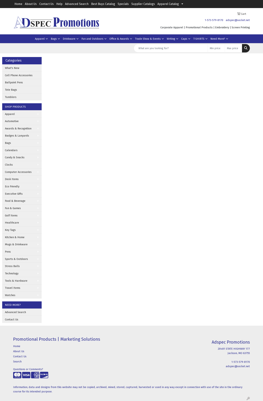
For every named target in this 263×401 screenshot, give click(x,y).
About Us (31, 4)
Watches (10, 295)
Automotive (12, 121)
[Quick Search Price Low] (216, 48)
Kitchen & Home (14, 237)
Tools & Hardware (16, 280)
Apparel (40, 38)
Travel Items (12, 288)
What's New (12, 68)
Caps (184, 38)
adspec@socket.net (238, 20)
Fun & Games (13, 208)
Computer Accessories (18, 172)
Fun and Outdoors (92, 38)
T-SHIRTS (198, 38)
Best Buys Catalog (103, 4)
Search (17, 361)
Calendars (11, 150)
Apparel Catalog (168, 4)
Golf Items (11, 215)
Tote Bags (11, 89)
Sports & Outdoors (16, 259)
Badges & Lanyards (17, 135)
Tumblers (10, 97)
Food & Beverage (15, 201)
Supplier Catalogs (143, 4)
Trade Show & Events (148, 38)
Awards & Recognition (18, 128)
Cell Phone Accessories (19, 75)
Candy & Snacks (14, 157)
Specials (123, 4)
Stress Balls (12, 266)
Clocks (9, 164)
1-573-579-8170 (214, 20)
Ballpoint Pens (14, 82)
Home (18, 4)
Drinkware (69, 38)
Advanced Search (77, 4)
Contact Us (46, 4)
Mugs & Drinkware (16, 244)
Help (59, 4)
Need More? (217, 38)
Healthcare (12, 222)
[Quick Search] (171, 48)
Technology (11, 273)
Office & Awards (119, 38)
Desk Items (12, 179)
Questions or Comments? (28, 369)
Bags (54, 38)
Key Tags (10, 230)
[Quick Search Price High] (233, 48)
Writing (171, 38)
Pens (8, 251)
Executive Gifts (14, 193)
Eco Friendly (12, 186)
